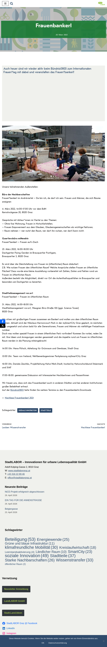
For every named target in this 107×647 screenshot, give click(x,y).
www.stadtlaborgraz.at (19, 470)
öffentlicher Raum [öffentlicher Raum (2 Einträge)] (15, 564)
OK (43, 643)
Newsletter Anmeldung (16, 589)
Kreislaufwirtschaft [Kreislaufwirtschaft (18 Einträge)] (77, 547)
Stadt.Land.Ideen (13, 613)
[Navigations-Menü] (5, 3)
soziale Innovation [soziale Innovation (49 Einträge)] (27, 556)
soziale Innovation (28, 410)
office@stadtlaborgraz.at (20, 478)
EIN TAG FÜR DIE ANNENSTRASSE (23, 500)
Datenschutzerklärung (57, 643)
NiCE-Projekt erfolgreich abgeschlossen (24, 492)
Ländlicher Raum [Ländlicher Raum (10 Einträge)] (51, 552)
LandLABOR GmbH (14, 601)
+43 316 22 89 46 (16, 474)
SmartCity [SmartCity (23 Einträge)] (80, 551)
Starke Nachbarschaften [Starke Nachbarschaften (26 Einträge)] (30, 560)
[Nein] (103, 641)
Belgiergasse (11, 509)
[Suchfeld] (11, 3)
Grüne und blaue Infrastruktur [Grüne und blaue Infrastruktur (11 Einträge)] (29, 543)
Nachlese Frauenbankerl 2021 (19, 398)
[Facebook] (2, 321)
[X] (2, 326)
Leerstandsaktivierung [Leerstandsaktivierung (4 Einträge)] (19, 552)
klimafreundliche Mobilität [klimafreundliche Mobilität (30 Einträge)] (31, 547)
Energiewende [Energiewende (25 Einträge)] (53, 539)
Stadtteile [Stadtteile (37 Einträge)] (63, 556)
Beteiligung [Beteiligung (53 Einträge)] (20, 539)
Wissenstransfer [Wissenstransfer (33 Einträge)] (74, 560)
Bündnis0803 (17, 390)
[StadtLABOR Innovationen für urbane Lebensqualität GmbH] (101, 3)
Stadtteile (46, 410)
